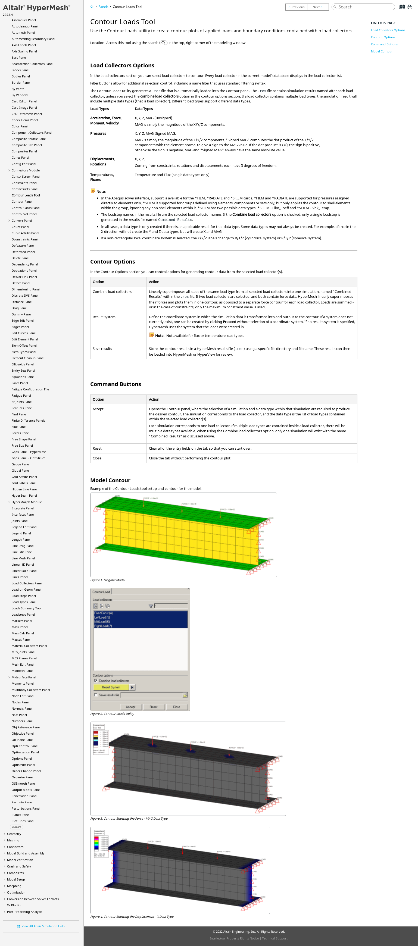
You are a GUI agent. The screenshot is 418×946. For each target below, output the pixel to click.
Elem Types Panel (24, 352)
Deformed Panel (23, 252)
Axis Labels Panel (24, 45)
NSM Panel (19, 715)
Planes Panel (21, 815)
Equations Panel (23, 377)
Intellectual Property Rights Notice (234, 938)
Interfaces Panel (23, 514)
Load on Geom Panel (26, 589)
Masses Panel (21, 639)
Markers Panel (22, 621)
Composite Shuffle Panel (29, 139)
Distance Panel (22, 302)
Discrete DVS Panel (25, 295)
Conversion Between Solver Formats (33, 899)
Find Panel (19, 414)
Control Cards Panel (26, 208)
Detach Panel (21, 283)
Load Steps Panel (24, 596)
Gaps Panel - (29, 452)
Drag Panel (19, 308)
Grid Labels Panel (24, 483)
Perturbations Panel (26, 808)
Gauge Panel (21, 464)
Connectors (15, 847)
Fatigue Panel (21, 395)
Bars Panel (19, 57)
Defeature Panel (23, 245)
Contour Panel (22, 201)
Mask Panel (20, 627)
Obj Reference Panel (26, 727)
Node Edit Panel (23, 696)
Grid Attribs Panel (24, 477)
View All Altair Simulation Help (43, 926)
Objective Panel (23, 733)
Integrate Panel (23, 508)
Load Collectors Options (388, 30)
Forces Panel (21, 433)
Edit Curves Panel (24, 333)
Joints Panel (20, 521)
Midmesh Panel (22, 671)
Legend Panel (21, 533)
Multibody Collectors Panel (31, 690)
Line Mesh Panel (23, 558)
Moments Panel (23, 683)
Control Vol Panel (24, 214)
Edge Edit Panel (23, 320)
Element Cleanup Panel (28, 358)
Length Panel (21, 539)
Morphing (14, 886)
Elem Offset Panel (24, 345)
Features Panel (22, 408)
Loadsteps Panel (23, 614)
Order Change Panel (26, 771)
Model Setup (16, 879)
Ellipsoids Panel (23, 364)
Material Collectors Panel (29, 646)
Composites (15, 873)
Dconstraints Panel (25, 239)
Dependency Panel (25, 264)
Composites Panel (24, 151)
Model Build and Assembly (26, 853)
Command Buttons (384, 44)
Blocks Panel (20, 70)
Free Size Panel (22, 445)
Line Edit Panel (22, 552)
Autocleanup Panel (25, 26)
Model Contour (382, 51)
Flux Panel (19, 427)
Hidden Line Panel (25, 489)
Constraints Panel (24, 183)
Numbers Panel (22, 721)
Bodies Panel (21, 76)
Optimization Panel (25, 752)
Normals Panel (22, 708)
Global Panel (21, 470)
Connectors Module (26, 170)
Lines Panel (20, 577)
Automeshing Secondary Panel (33, 39)
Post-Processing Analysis (24, 912)
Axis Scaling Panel (24, 51)
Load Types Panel (24, 602)
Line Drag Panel (23, 546)
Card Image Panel (24, 107)
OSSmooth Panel (24, 783)
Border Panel (21, 82)
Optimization (16, 892)
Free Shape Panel (24, 439)
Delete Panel (20, 258)
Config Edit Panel (24, 164)
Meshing (13, 840)
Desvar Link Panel (24, 277)
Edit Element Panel (25, 339)
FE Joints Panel (22, 402)
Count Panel (20, 227)
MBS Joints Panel (23, 652)
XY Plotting (15, 905)
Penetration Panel (24, 796)
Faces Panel (20, 383)
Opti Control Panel (25, 746)
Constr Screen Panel (26, 176)
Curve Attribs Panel (25, 233)
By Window (20, 95)
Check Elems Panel (25, 120)
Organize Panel (22, 777)
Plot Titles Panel (23, 821)
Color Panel (20, 126)
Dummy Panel (22, 314)
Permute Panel (22, 802)
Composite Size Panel (27, 145)
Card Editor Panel (24, 101)
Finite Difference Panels (28, 420)
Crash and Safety (19, 866)
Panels (103, 6)
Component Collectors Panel (32, 132)
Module (27, 502)
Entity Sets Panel (23, 370)
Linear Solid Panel (24, 571)
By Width (18, 89)
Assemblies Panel (24, 20)
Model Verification (20, 860)
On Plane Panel (22, 740)
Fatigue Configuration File (30, 389)
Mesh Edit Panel (23, 664)
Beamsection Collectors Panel (32, 64)
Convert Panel (22, 220)
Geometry (14, 834)
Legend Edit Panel (24, 527)
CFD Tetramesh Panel (27, 114)
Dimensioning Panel (26, 289)
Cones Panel (20, 157)
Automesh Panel (23, 32)
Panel (24, 495)
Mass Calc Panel (23, 633)
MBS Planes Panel (24, 658)
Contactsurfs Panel (25, 189)
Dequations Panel (24, 270)
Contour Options (383, 37)
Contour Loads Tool (26, 195)
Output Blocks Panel (26, 790)
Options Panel (22, 758)
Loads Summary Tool (27, 608)
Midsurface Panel (24, 677)
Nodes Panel (20, 702)
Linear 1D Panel (23, 564)
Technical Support (275, 938)
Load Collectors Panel (27, 583)
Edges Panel (20, 327)
